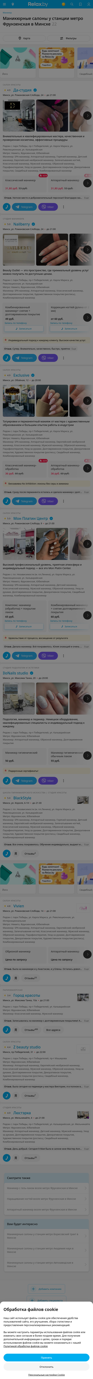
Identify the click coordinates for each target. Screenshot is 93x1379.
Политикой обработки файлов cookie (26, 1346)
